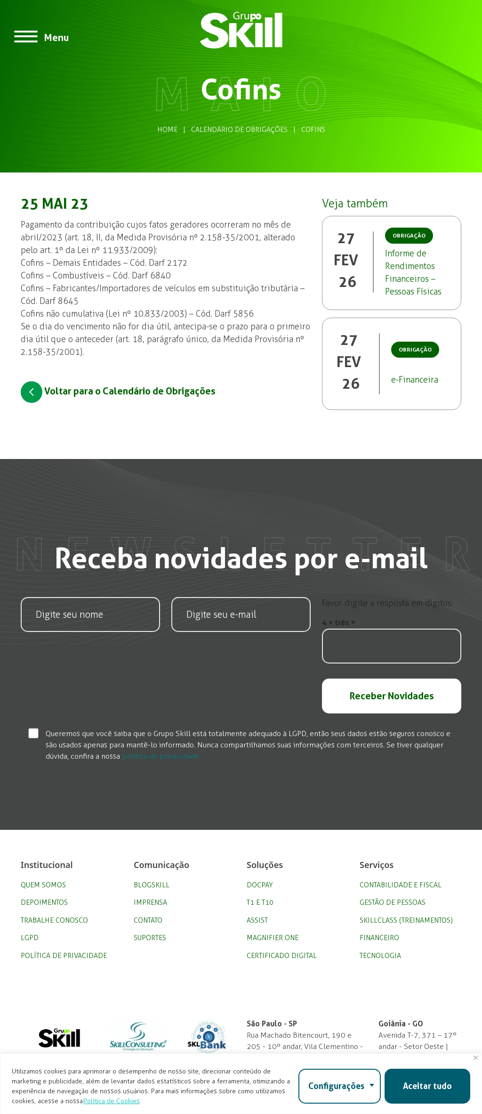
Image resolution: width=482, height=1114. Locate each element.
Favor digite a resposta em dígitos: (387, 603)
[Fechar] (476, 1058)
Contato (148, 920)
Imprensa (150, 902)
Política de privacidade (64, 955)
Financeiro (379, 938)
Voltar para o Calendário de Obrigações (118, 392)
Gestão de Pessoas (393, 902)
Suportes (150, 938)
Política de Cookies (111, 1101)
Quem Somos (43, 885)
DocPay (260, 885)
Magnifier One (272, 938)
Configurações (336, 1086)
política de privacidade (160, 756)
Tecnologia (380, 955)
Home (167, 129)
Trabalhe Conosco (54, 920)
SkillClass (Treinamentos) (406, 920)
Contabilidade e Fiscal (401, 885)
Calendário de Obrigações (239, 129)
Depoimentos (44, 902)
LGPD (30, 938)
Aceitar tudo (427, 1086)
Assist (257, 920)
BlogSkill (151, 885)
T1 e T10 (260, 902)
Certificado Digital (282, 955)
